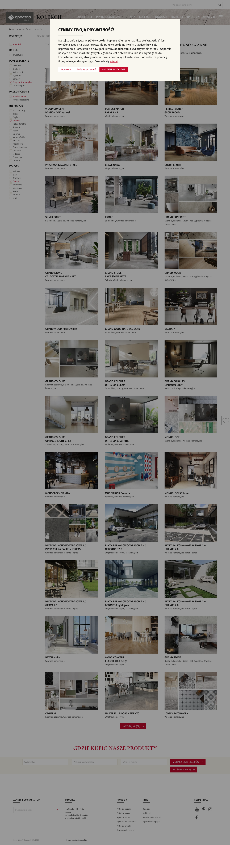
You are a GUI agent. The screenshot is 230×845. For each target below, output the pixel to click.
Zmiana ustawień (86, 69)
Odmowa (66, 69)
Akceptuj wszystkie (113, 69)
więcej (114, 61)
